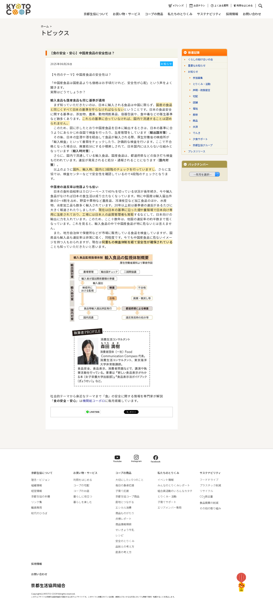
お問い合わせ (251, 14)
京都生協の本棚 (40, 496)
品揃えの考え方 (124, 546)
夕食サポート (200, 139)
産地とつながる (124, 502)
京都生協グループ (203, 145)
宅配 (195, 96)
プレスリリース (196, 151)
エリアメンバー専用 (169, 507)
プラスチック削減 (210, 485)
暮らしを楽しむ (82, 502)
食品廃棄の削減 (209, 503)
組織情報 (36, 485)
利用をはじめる (243, 5)
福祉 (195, 108)
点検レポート (123, 519)
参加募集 (198, 78)
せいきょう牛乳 (124, 530)
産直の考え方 (123, 552)
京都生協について (95, 14)
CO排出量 (206, 496)
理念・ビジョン (40, 480)
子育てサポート (167, 502)
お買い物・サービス (126, 14)
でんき (196, 133)
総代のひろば (39, 513)
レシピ (119, 535)
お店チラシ (197, 5)
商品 (195, 120)
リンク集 (36, 502)
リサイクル (206, 491)
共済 (195, 127)
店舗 (195, 102)
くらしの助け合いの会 (200, 59)
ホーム (45, 26)
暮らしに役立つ (82, 496)
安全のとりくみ (124, 541)
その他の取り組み (210, 508)
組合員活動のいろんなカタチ (175, 491)
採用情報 (232, 14)
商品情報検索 (123, 524)
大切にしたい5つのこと (129, 480)
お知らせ (193, 71)
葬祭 (195, 114)
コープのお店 (81, 491)
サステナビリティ (209, 14)
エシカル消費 (123, 507)
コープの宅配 (81, 485)
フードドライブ (209, 480)
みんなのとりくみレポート (174, 485)
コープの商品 (154, 14)
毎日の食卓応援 (124, 485)
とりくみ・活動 (201, 84)
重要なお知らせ (196, 65)
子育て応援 (122, 491)
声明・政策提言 (201, 90)
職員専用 (36, 507)
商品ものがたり (124, 513)
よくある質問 (219, 5)
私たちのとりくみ (179, 14)
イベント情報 (166, 480)
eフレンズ (175, 5)
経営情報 (36, 491)
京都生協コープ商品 (127, 496)
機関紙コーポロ (94, 400)
